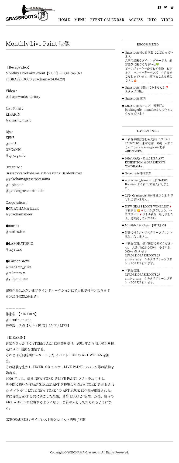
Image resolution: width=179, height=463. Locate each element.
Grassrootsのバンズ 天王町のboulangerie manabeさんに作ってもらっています (149, 109)
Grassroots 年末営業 (138, 173)
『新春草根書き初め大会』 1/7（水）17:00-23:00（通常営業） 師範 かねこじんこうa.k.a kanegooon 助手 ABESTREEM (149, 145)
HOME (64, 19)
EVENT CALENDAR (107, 19)
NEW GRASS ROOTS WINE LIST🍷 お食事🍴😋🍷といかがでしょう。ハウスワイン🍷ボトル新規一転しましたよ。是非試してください (149, 212)
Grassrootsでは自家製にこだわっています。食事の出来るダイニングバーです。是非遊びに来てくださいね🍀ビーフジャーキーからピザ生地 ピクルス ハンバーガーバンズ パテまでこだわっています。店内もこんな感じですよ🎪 (149, 66)
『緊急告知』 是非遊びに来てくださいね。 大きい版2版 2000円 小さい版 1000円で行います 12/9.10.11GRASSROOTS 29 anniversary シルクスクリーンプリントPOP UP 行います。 (149, 253)
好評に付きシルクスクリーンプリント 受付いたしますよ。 (148, 234)
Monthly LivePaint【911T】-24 (145, 225)
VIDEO (167, 19)
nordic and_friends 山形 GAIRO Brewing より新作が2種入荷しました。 (147, 184)
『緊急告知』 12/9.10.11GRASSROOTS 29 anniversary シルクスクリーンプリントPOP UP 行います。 (148, 276)
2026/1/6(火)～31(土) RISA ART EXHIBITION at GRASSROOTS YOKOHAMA (145, 162)
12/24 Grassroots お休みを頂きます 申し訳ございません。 (149, 197)
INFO (152, 19)
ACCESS (136, 19)
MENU (80, 19)
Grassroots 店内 (135, 98)
